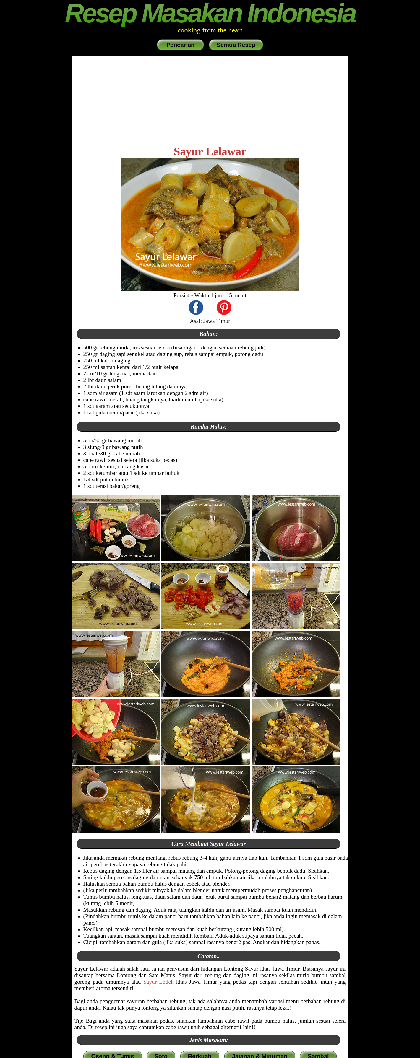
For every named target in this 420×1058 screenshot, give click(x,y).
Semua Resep (236, 45)
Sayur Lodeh (158, 982)
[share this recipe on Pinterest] (224, 308)
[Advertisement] (210, 100)
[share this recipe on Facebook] (196, 308)
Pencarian (180, 45)
